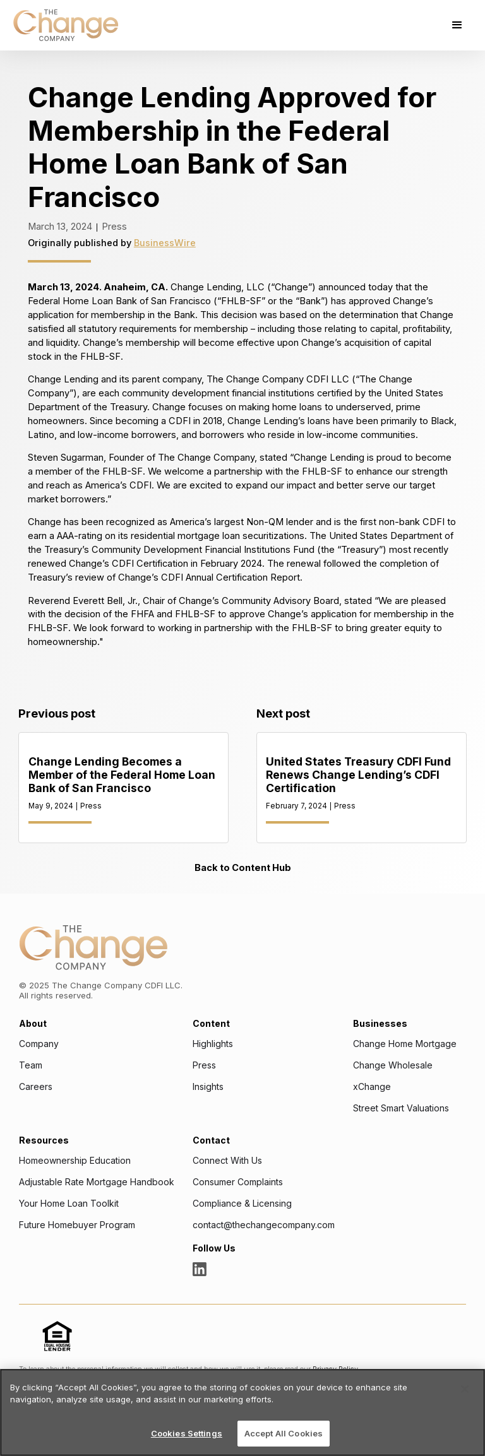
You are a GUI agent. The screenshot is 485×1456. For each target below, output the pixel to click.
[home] (66, 25)
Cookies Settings (186, 1433)
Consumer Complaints (238, 1182)
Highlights (213, 1044)
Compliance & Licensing (242, 1204)
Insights (208, 1087)
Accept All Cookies (283, 1433)
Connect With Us (227, 1161)
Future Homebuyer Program (77, 1225)
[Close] (465, 1389)
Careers (35, 1087)
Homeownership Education (75, 1161)
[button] (457, 25)
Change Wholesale (393, 1065)
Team (30, 1065)
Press (204, 1065)
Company (39, 1044)
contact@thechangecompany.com (264, 1225)
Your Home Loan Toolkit (69, 1204)
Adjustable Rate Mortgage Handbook (96, 1182)
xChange (372, 1087)
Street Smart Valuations (401, 1108)
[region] (242, 1412)
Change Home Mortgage (405, 1044)
